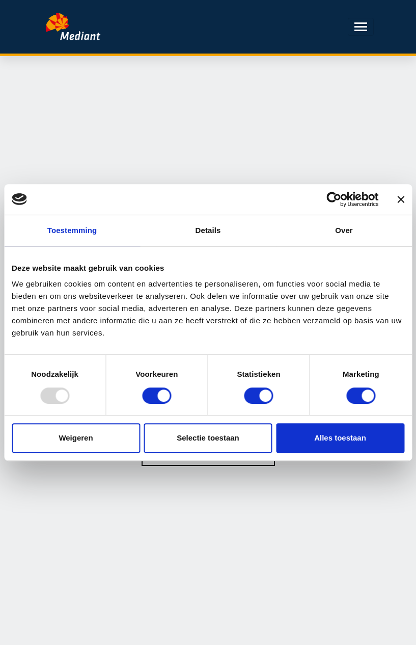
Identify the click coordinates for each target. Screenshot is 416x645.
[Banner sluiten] (400, 199)
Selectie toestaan (208, 437)
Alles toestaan (340, 437)
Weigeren (76, 437)
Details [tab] (208, 230)
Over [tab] (344, 230)
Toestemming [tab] (72, 230)
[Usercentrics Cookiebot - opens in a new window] (333, 199)
